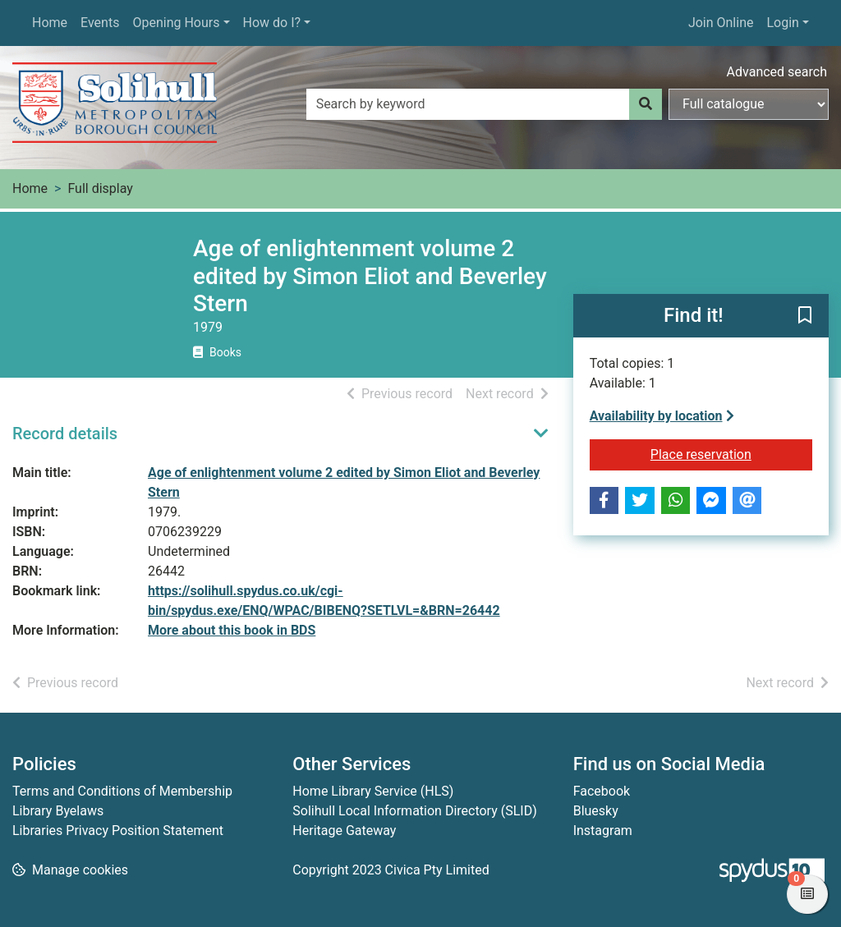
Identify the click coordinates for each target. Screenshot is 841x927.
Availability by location (662, 416)
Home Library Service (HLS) (372, 791)
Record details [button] (64, 433)
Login (782, 22)
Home (49, 22)
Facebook (601, 791)
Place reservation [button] (731, 453)
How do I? (272, 22)
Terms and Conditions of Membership (122, 791)
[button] (804, 316)
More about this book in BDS (231, 630)
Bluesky (595, 811)
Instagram (602, 830)
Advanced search (777, 72)
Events (99, 22)
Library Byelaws (57, 811)
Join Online (721, 22)
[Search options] (749, 104)
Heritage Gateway (344, 830)
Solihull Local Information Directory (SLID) (414, 811)
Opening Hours (175, 22)
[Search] (645, 104)
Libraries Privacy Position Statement (117, 830)
